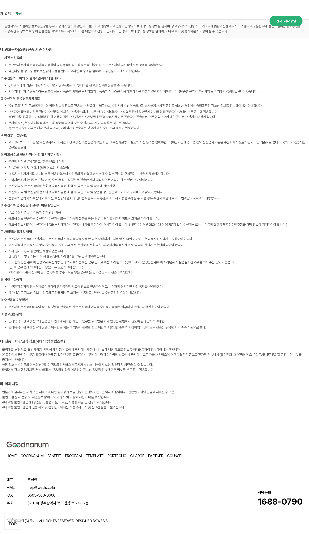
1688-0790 (280, 502)
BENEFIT (54, 456)
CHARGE (137, 456)
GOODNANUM (32, 456)
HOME (12, 456)
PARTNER (155, 456)
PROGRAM (73, 456)
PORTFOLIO (116, 456)
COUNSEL (175, 456)
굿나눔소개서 (249, 21)
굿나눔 (34, 521)
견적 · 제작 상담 (286, 21)
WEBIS (102, 521)
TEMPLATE (95, 456)
